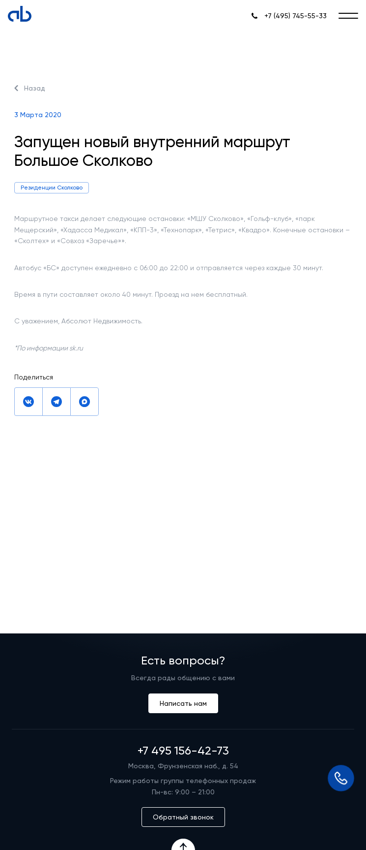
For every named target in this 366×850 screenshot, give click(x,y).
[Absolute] (19, 14)
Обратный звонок (183, 817)
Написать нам (183, 703)
